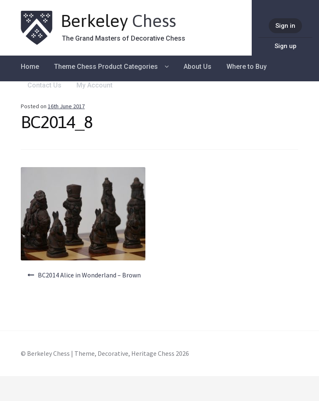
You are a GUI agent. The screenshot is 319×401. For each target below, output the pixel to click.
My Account (94, 85)
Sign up (286, 46)
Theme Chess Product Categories (106, 66)
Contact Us (44, 85)
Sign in (285, 25)
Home (30, 66)
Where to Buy (246, 66)
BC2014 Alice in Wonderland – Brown (89, 275)
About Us (197, 66)
